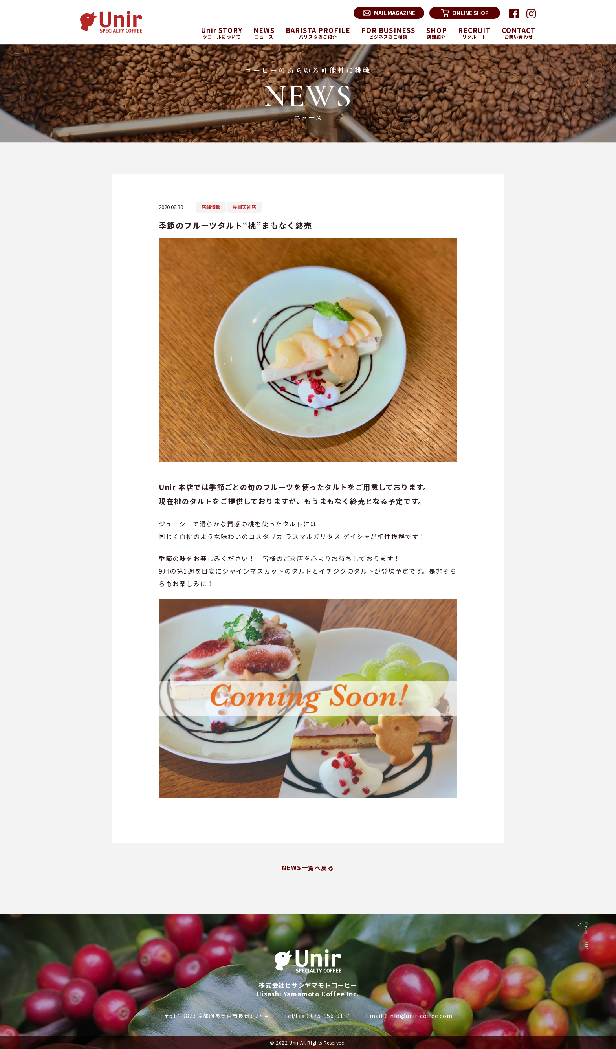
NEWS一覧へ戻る (308, 868)
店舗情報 (211, 207)
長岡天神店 (244, 207)
